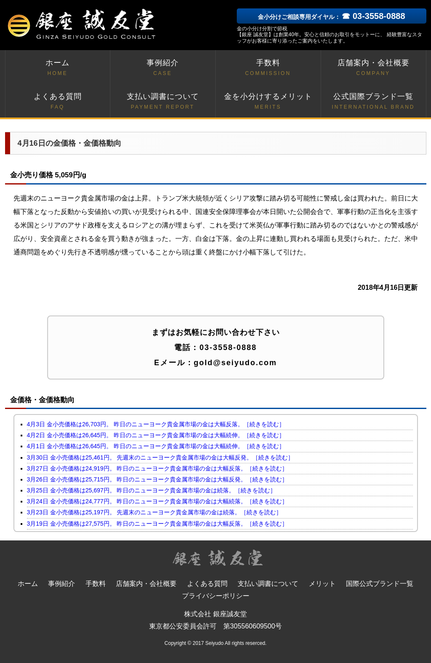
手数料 (268, 68)
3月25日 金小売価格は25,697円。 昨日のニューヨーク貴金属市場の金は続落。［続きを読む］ (151, 490)
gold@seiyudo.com (235, 362)
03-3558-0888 (228, 347)
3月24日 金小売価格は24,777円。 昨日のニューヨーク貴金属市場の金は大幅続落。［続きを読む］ (157, 501)
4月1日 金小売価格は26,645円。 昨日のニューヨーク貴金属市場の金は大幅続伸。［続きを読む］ (156, 446)
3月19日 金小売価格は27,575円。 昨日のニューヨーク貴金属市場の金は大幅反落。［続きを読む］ (157, 523)
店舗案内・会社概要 (373, 68)
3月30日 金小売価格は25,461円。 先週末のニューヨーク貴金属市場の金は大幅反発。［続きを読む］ (160, 457)
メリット (322, 583)
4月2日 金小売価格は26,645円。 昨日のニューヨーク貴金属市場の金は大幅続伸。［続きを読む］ (156, 435)
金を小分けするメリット (268, 101)
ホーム (57, 68)
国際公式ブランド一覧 (379, 583)
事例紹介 (162, 68)
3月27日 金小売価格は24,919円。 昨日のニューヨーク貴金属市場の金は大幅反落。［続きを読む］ (157, 468)
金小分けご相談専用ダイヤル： (331, 16)
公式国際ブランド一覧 (373, 101)
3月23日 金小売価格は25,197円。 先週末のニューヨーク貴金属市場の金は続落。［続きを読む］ (154, 512)
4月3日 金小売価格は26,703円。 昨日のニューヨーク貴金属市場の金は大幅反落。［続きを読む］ (156, 424)
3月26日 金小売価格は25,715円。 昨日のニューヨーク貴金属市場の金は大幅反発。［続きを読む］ (157, 479)
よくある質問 (57, 101)
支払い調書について (162, 101)
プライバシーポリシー (215, 595)
